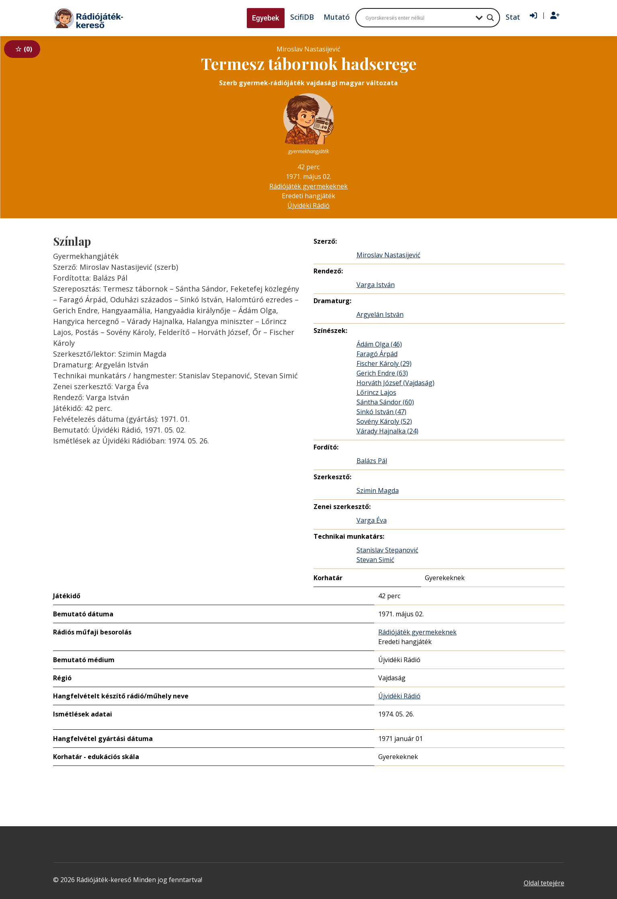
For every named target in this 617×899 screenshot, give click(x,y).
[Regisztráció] (555, 15)
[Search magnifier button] (490, 17)
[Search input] (418, 17)
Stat (513, 17)
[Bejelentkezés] (533, 15)
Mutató (337, 17)
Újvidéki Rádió (308, 205)
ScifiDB (302, 17)
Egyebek (265, 18)
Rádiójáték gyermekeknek (308, 186)
